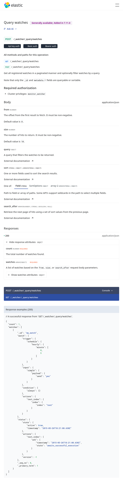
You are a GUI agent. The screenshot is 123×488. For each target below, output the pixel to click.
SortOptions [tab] (38, 185)
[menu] (10, 28)
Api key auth (14, 46)
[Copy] (115, 290)
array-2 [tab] (64, 185)
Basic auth (32, 46)
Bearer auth (50, 46)
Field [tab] (21, 185)
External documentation (19, 160)
